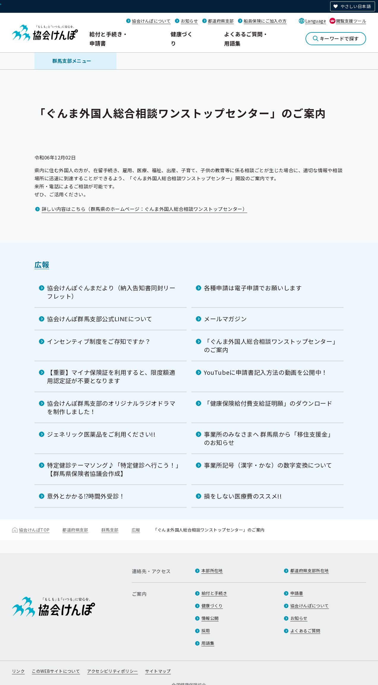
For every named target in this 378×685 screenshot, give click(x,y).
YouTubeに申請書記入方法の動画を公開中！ (265, 372)
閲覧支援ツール (351, 21)
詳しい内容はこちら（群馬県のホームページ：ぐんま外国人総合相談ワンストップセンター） (144, 208)
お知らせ (189, 21)
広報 (41, 264)
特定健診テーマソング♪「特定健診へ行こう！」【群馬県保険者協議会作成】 (113, 469)
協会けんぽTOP (34, 530)
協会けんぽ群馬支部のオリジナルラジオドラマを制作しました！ (111, 407)
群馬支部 (110, 530)
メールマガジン (225, 318)
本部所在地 (212, 570)
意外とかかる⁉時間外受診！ (86, 496)
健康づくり (182, 38)
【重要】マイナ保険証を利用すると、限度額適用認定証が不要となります (111, 376)
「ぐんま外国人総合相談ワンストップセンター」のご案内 (270, 345)
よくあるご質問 (305, 631)
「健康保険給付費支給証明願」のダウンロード (268, 403)
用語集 (207, 643)
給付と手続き (214, 593)
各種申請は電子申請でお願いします (253, 287)
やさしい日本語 (356, 6)
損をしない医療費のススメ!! (243, 496)
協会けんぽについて (151, 21)
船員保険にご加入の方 (265, 21)
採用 (205, 631)
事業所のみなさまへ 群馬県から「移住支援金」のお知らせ (269, 438)
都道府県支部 (221, 21)
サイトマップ (158, 671)
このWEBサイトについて (56, 671)
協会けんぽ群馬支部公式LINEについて (99, 318)
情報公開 (210, 618)
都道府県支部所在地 (309, 570)
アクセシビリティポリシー (112, 671)
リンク (18, 671)
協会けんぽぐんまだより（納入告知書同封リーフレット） (111, 291)
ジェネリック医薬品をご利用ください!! (101, 434)
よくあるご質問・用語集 (246, 38)
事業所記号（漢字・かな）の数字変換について (268, 465)
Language (315, 21)
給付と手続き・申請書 (108, 38)
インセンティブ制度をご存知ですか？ (99, 341)
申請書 (296, 593)
